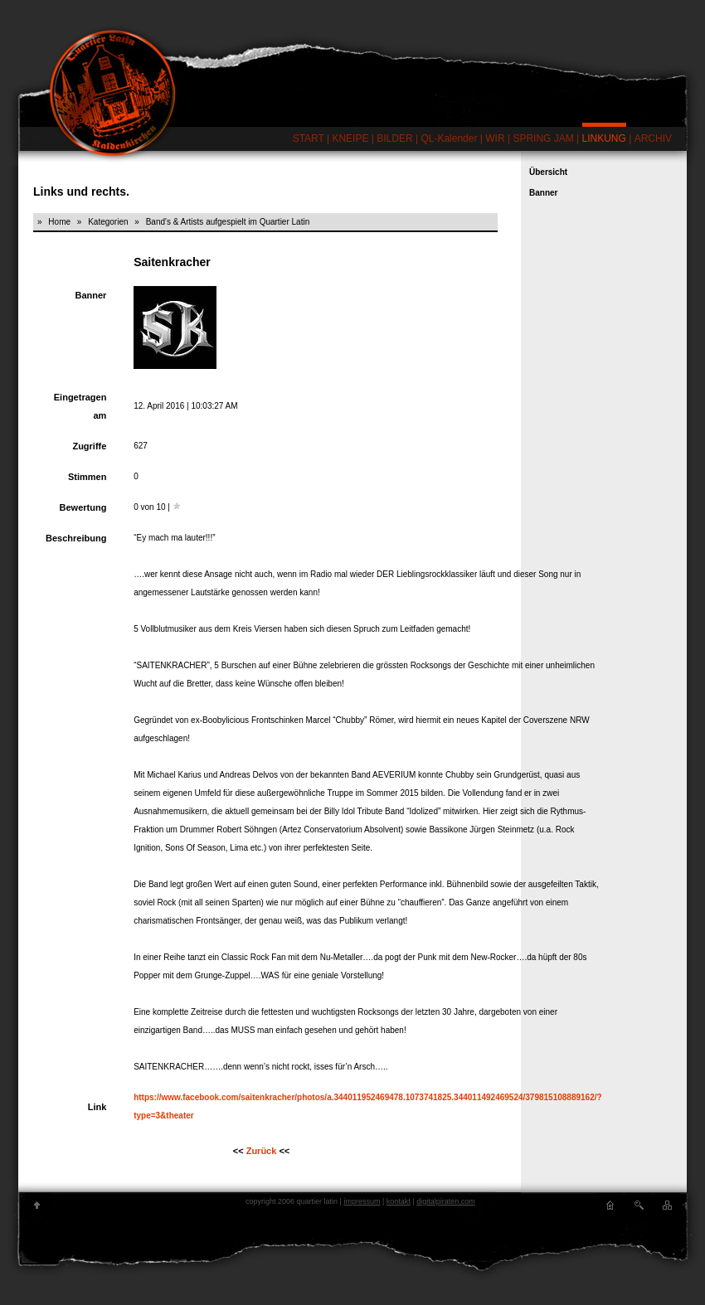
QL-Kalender (449, 138)
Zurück (261, 1151)
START (308, 138)
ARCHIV (653, 138)
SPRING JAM (543, 138)
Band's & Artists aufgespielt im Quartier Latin (228, 221)
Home (59, 221)
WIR (494, 138)
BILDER (394, 138)
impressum (361, 1201)
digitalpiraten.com (445, 1201)
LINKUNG (604, 138)
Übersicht (548, 172)
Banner (543, 192)
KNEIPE (350, 138)
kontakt (399, 1201)
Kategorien (108, 221)
